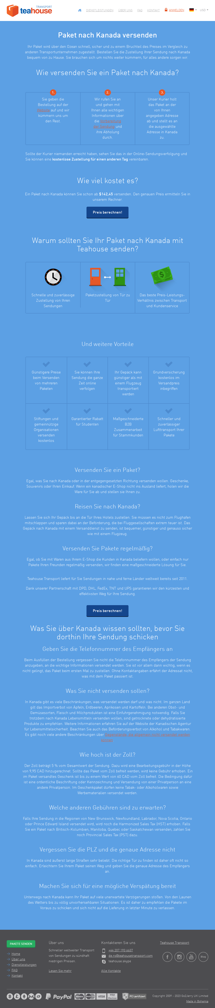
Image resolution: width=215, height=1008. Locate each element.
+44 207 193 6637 (121, 950)
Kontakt (153, 10)
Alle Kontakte (111, 971)
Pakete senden (21, 944)
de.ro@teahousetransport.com (131, 956)
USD (204, 10)
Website (43, 110)
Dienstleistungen (99, 10)
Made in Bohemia (197, 1001)
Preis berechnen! (107, 212)
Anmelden (174, 10)
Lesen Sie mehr (60, 971)
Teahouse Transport (174, 943)
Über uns (125, 10)
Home (16, 954)
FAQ (139, 10)
